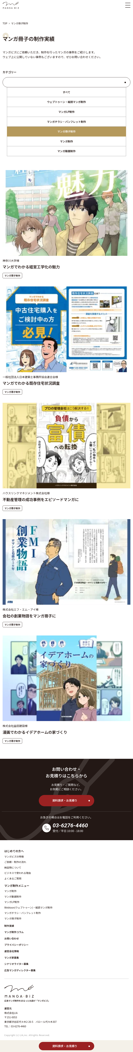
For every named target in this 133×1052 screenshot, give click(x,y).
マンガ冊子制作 (66, 131)
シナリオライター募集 (16, 964)
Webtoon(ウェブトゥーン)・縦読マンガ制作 (28, 907)
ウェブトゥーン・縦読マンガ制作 (66, 102)
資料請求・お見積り (64, 800)
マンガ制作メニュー (16, 885)
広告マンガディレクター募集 (20, 970)
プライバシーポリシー (16, 944)
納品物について (12, 867)
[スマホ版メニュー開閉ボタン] (127, 5)
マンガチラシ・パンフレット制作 (66, 121)
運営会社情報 (11, 951)
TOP (5, 23)
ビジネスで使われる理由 (17, 873)
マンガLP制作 (66, 112)
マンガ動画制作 (66, 151)
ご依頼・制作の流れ (15, 862)
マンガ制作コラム (14, 932)
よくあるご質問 (12, 878)
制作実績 (9, 925)
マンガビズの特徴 (14, 856)
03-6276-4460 (70, 825)
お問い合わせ (80, 57)
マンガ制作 (66, 141)
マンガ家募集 (11, 957)
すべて (66, 92)
